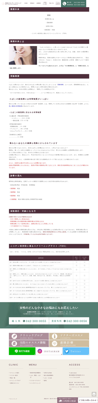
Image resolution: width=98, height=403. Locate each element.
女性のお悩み (48, 372)
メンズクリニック (35, 383)
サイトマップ (13, 398)
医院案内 (60, 314)
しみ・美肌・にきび (35, 376)
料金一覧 (51, 3)
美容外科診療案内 (35, 372)
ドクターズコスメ (35, 380)
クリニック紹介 (14, 372)
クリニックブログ (15, 380)
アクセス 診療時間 (58, 3)
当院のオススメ (14, 383)
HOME (26, 3)
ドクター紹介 (14, 375)
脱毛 (45, 380)
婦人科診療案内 (48, 375)
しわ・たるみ (48, 378)
